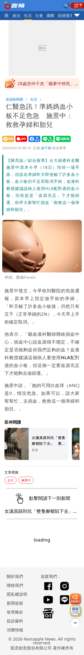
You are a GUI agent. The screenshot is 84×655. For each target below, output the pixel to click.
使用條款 (15, 612)
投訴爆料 (15, 621)
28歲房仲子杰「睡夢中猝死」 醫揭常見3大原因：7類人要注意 (48, 87)
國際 (50, 15)
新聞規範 (15, 603)
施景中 (26, 480)
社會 (39, 15)
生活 (28, 15)
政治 (16, 15)
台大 (10, 480)
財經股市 (66, 15)
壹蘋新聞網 (14, 99)
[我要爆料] (75, 598)
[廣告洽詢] (75, 610)
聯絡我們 (15, 585)
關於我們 (15, 576)
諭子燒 (46, 148)
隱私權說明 (15, 594)
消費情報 (15, 629)
